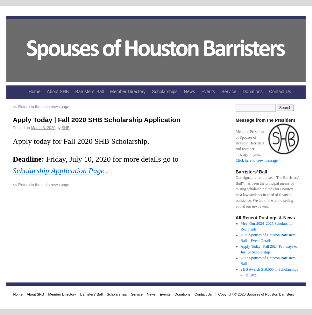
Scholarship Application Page (58, 170)
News (189, 91)
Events (208, 91)
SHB (65, 128)
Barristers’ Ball (89, 91)
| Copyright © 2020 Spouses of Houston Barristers (254, 294)
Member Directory (127, 91)
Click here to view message (257, 160)
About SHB (58, 91)
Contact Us (280, 91)
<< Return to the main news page (41, 107)
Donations (253, 91)
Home (34, 91)
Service (228, 91)
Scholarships (164, 91)
